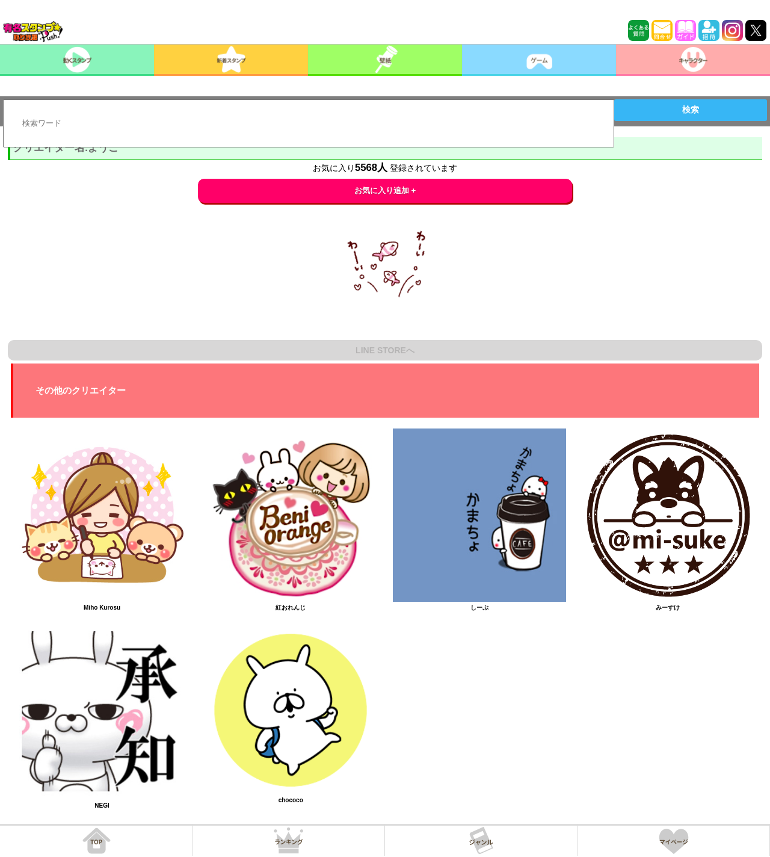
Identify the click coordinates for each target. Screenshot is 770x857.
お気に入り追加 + (385, 190)
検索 (690, 109)
